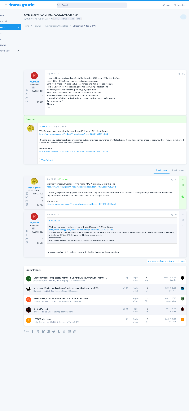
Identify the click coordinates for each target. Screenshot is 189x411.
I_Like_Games (49, 351)
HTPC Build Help (52, 348)
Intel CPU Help (51, 335)
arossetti (125, 351)
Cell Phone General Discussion (160, 229)
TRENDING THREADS (152, 160)
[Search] (83, 5)
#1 (136, 74)
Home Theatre (78, 19)
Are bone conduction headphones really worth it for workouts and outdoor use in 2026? (165, 169)
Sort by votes (130, 171)
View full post (57, 160)
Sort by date (114, 171)
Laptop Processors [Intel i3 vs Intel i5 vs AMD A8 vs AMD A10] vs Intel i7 (61, 286)
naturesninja (123, 321)
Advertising (62, 407)
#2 (128, 180)
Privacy (102, 407)
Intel (89, 19)
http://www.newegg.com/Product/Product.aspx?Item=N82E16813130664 (91, 207)
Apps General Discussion (157, 243)
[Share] (132, 73)
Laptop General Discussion (158, 198)
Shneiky (125, 286)
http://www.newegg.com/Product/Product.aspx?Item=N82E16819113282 (84, 134)
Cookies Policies (83, 407)
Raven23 (47, 309)
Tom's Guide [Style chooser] (165, 394)
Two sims (151, 220)
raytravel (40, 19)
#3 (128, 218)
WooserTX (48, 325)
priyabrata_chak (51, 293)
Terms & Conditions (122, 407)
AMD (67, 19)
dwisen (47, 338)
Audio (149, 180)
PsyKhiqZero (56, 126)
